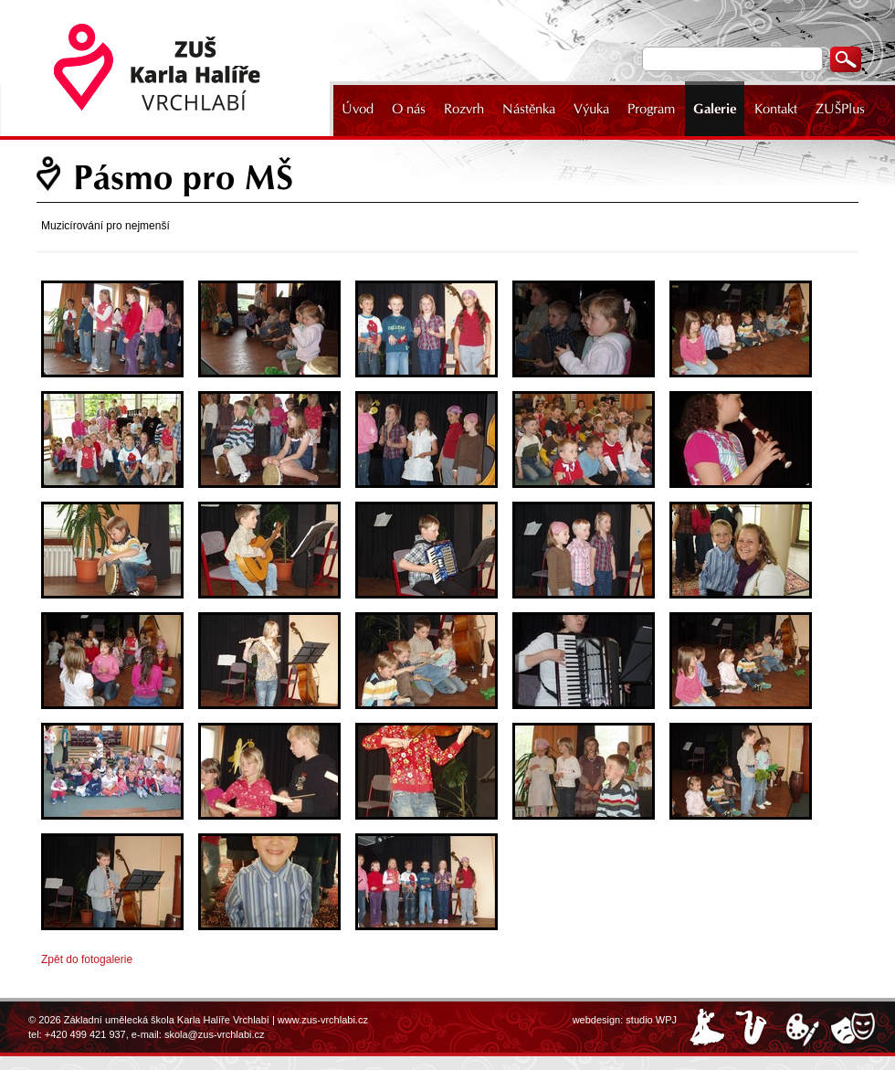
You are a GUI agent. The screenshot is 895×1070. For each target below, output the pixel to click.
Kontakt (775, 109)
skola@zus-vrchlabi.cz (214, 1034)
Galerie (714, 109)
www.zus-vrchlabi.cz (323, 1019)
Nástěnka (528, 109)
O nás (409, 109)
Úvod (358, 109)
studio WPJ (651, 1019)
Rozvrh (464, 109)
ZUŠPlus (840, 109)
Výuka (591, 109)
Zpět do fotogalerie (86, 959)
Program (651, 109)
